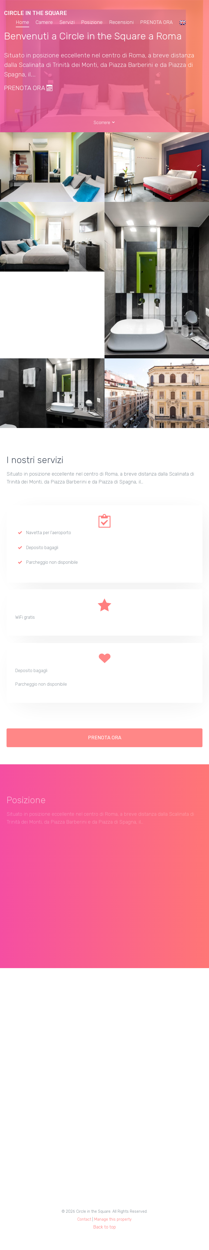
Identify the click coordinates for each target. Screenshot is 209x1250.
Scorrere (105, 122)
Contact (84, 1219)
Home (22, 22)
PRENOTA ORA (156, 22)
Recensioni (121, 22)
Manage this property (113, 1219)
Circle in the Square (35, 13)
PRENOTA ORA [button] (104, 741)
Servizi (67, 22)
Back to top (104, 1227)
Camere (44, 22)
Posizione (92, 22)
